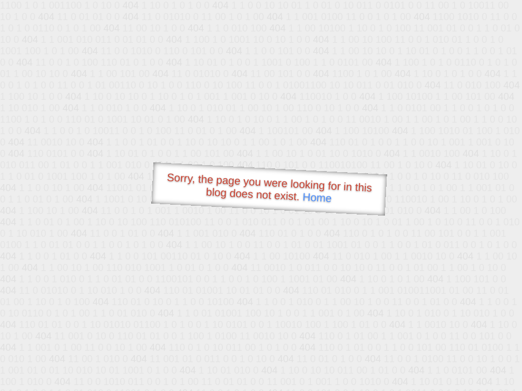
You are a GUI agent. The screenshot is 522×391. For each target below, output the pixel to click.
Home (317, 197)
